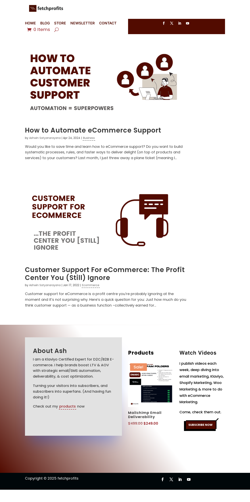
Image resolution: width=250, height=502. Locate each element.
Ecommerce (90, 297)
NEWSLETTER (82, 23)
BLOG (45, 23)
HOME (30, 23)
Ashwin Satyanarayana (45, 150)
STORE (60, 23)
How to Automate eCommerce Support (93, 142)
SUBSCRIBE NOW (200, 438)
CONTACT (108, 23)
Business (89, 150)
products (67, 418)
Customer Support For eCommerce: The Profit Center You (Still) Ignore (105, 286)
